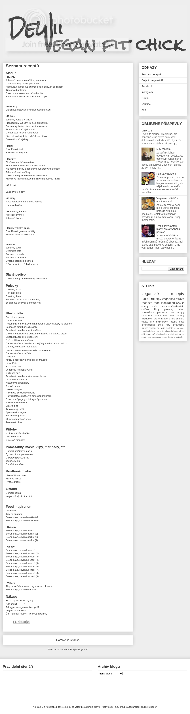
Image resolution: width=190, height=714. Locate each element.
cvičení (145, 309)
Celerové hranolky (15, 440)
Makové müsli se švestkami (20, 234)
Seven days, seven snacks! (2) (22, 533)
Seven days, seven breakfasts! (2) (23, 520)
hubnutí (174, 331)
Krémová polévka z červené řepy (23, 299)
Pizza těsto (11, 363)
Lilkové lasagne (14, 389)
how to (156, 318)
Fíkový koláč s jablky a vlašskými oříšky (26, 136)
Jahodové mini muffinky (18, 172)
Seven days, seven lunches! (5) (22, 563)
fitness (145, 328)
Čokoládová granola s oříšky (20, 231)
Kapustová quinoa (15, 415)
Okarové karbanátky (16, 379)
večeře (169, 328)
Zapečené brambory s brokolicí (22, 327)
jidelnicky (160, 334)
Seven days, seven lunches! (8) (22, 573)
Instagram (147, 92)
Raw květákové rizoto (17, 402)
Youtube (146, 104)
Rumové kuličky (14, 205)
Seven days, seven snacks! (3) (22, 537)
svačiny (180, 315)
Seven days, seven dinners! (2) (22, 589)
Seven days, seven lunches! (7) (22, 569)
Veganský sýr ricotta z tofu (19, 496)
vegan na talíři (157, 328)
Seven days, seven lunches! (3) (22, 556)
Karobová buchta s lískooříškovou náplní (27, 96)
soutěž (145, 322)
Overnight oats (13, 251)
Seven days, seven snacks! (20, 530)
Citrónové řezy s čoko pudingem (22, 83)
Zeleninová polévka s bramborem (23, 302)
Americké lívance (15, 214)
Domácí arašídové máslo (19, 451)
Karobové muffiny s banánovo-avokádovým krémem (33, 168)
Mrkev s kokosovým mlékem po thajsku (26, 359)
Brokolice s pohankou (17, 317)
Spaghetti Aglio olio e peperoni (22, 337)
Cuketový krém (14, 296)
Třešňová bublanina (16, 90)
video (155, 306)
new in (180, 303)
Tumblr (145, 98)
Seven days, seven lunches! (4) (22, 560)
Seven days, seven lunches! (20, 550)
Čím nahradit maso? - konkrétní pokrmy (26, 613)
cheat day (164, 325)
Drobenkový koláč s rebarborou (22, 132)
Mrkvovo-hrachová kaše (18, 419)
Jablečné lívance (14, 218)
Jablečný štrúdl (14, 247)
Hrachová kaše (14, 366)
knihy (166, 334)
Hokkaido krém (14, 292)
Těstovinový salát (15, 409)
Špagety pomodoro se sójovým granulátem (28, 350)
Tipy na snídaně (14, 514)
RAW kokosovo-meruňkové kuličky (24, 201)
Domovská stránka (67, 640)
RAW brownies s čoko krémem (22, 264)
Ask (144, 110)
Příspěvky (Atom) (79, 649)
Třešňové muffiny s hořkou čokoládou (25, 165)
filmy (156, 309)
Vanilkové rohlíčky (15, 192)
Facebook (147, 86)
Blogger (153, 707)
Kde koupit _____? (15, 604)
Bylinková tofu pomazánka (19, 454)
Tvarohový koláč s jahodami (20, 129)
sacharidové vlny (164, 315)
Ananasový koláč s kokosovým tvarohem (27, 126)
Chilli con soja (13, 373)
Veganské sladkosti (16, 610)
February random (166, 173)
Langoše (10, 356)
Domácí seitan (13, 493)
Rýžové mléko (13, 482)
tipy (158, 299)
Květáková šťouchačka (17, 433)
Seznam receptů (151, 74)
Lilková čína (12, 405)
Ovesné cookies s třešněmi (20, 260)
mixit (172, 334)
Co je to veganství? (152, 80)
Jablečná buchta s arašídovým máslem (26, 80)
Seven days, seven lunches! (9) (22, 576)
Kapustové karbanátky (17, 382)
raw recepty (177, 312)
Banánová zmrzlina (16, 257)
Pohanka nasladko (15, 254)
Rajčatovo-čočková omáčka (20, 392)
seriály (144, 337)
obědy (145, 306)
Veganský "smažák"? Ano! (19, 369)
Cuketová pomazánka (17, 457)
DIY (152, 322)
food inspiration (164, 303)
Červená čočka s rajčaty (18, 353)
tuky (150, 337)
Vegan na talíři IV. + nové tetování (167, 200)
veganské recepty (163, 293)
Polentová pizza (14, 422)
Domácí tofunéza (15, 464)
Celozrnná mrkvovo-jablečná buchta (24, 93)
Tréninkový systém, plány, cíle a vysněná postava (168, 228)
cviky (176, 328)
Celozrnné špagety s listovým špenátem (26, 399)
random (148, 298)
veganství (168, 299)
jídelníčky (162, 312)
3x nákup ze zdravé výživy (19, 600)
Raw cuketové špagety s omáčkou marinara (28, 396)
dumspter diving (163, 331)
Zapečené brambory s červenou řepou (26, 376)
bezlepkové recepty (166, 322)
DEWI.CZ (147, 130)
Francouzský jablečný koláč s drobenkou (27, 123)
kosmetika (147, 315)
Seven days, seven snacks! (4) (22, 540)
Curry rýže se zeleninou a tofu (21, 346)
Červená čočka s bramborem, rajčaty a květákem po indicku (37, 343)
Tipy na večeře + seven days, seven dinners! (29, 586)
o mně (172, 318)
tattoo (181, 309)
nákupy (164, 318)
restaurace (179, 334)
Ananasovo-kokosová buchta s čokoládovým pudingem (34, 86)
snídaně (180, 318)
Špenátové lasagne (16, 412)
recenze (147, 303)
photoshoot (148, 312)
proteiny (168, 309)
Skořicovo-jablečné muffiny (20, 162)
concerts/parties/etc (173, 306)
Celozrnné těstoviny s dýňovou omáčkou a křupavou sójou (36, 333)
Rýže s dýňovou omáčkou (19, 340)
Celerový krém (13, 289)
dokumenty (178, 325)
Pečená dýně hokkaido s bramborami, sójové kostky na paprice (39, 323)
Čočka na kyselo (14, 320)
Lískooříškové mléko (16, 475)
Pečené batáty (13, 436)
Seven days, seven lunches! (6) (22, 566)
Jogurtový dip (13, 461)
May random (164, 149)
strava (180, 299)
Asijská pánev (13, 386)
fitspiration (147, 318)
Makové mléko (13, 478)
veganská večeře (160, 337)
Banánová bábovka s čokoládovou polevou (28, 109)
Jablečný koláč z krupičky (19, 119)
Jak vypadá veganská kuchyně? (22, 607)
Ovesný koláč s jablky (17, 139)
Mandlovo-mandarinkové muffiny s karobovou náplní (33, 178)
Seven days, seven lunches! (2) (22, 553)
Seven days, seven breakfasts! (22, 517)
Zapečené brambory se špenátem (23, 330)
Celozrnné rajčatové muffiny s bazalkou (26, 175)
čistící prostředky (175, 337)
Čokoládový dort (14, 149)
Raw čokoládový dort (17, 152)
